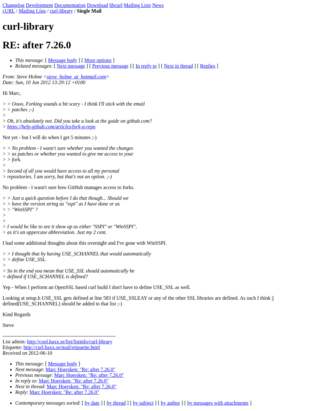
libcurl (116, 5)
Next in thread (178, 66)
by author (170, 403)
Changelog (13, 5)
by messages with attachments (217, 403)
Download (97, 5)
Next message (71, 66)
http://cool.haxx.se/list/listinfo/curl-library (69, 341)
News (157, 5)
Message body (62, 60)
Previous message (110, 66)
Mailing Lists (137, 5)
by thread (116, 403)
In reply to (146, 66)
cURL (9, 11)
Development (39, 5)
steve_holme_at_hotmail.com (76, 76)
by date (92, 403)
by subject (143, 403)
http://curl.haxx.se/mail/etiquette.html (61, 347)
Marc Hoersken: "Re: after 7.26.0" (80, 369)
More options (98, 60)
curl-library (61, 11)
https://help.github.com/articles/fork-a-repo (51, 126)
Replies (207, 66)
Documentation (70, 5)
